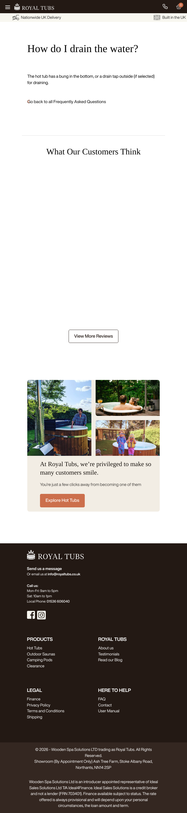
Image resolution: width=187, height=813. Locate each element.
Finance (34, 699)
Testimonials (108, 654)
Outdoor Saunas (41, 654)
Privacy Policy (38, 705)
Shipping (34, 717)
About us (106, 648)
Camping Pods (39, 660)
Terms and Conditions (45, 711)
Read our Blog (110, 660)
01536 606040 (58, 601)
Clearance (35, 666)
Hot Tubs (34, 648)
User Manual (108, 711)
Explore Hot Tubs (62, 500)
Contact (105, 705)
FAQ (102, 699)
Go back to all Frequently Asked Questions (66, 101)
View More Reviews (93, 336)
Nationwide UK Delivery (79, 17)
